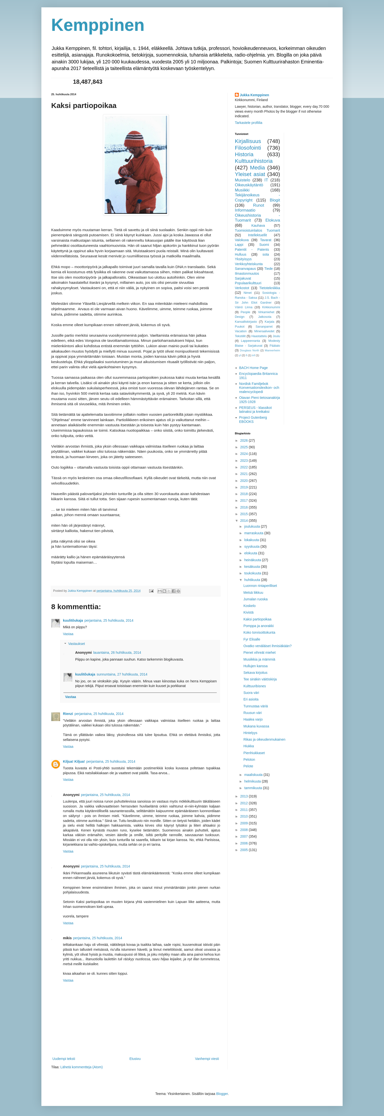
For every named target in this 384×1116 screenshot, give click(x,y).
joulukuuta (252, 526)
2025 (244, 447)
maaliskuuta (254, 775)
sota (266, 254)
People (245, 312)
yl (240, 355)
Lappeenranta (250, 341)
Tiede (268, 269)
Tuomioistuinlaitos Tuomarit (257, 230)
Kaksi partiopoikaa (257, 619)
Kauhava (258, 225)
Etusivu (135, 1059)
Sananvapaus (245, 269)
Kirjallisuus (248, 141)
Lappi (239, 245)
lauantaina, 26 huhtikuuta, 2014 (117, 652)
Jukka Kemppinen (254, 95)
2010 (244, 816)
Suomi (264, 245)
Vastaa (68, 634)
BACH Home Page (253, 368)
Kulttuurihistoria (254, 161)
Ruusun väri (252, 713)
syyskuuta (252, 546)
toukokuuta (253, 573)
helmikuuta (253, 781)
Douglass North (249, 350)
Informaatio (245, 210)
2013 (244, 796)
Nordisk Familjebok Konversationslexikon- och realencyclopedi (259, 388)
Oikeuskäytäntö (249, 185)
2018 (244, 494)
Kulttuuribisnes (254, 686)
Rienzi (68, 714)
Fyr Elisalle (251, 639)
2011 (244, 810)
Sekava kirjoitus (255, 673)
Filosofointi (248, 148)
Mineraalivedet (264, 331)
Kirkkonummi (271, 307)
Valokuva (242, 240)
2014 (244, 520)
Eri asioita (250, 699)
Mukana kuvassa (256, 726)
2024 (244, 454)
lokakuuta (252, 540)
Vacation (241, 331)
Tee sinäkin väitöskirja (260, 679)
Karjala (269, 321)
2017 (244, 500)
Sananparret (264, 326)
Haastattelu (259, 336)
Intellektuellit (257, 235)
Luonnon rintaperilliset (260, 586)
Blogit (275, 200)
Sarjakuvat (243, 278)
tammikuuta (253, 788)
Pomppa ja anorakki (258, 626)
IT (266, 180)
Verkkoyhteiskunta (249, 264)
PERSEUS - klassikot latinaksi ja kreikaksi (255, 410)
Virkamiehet (266, 312)
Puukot (239, 326)
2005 (244, 850)
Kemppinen (97, 25)
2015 (244, 514)
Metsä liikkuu (253, 592)
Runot (258, 205)
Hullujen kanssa (255, 666)
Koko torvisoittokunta (259, 632)
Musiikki (242, 190)
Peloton (249, 759)
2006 (244, 843)
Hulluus (240, 254)
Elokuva (272, 220)
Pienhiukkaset (254, 753)
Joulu (276, 336)
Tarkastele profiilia (248, 123)
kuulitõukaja (73, 620)
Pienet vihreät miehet (259, 652)
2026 (244, 440)
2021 (244, 474)
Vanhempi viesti (207, 1059)
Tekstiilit (240, 336)
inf (253, 355)
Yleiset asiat (250, 174)
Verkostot (242, 288)
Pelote (248, 766)
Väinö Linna (243, 307)
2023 (244, 461)
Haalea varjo (253, 719)
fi (246, 355)
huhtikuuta (252, 580)
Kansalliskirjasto (246, 321)
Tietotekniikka (269, 288)
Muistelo (242, 180)
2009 (244, 823)
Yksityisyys (243, 259)
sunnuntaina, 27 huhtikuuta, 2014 (122, 674)
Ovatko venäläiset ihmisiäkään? (267, 646)
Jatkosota (264, 317)
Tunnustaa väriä (255, 706)
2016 (244, 507)
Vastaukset (76, 644)
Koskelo (249, 606)
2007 (244, 836)
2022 (244, 467)
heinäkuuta (253, 560)
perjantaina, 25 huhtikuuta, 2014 (108, 620)
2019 (244, 487)
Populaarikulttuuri (248, 283)
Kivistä (248, 612)
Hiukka (248, 746)
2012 (244, 803)
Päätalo (275, 345)
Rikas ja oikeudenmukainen (264, 739)
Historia (244, 154)
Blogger (222, 1094)
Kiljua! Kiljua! (74, 761)
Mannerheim (272, 350)
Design (239, 317)
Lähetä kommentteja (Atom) (81, 1067)
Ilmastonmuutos (247, 273)
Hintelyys (250, 733)
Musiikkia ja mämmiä (259, 659)
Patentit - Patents (252, 249)
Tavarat (265, 240)
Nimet (248, 293)
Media (257, 168)
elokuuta (251, 553)
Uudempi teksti (63, 1059)
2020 (244, 481)
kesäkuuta (252, 567)
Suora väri (251, 693)
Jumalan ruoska (255, 599)
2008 (244, 830)
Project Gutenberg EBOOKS (253, 420)
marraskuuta (254, 533)
